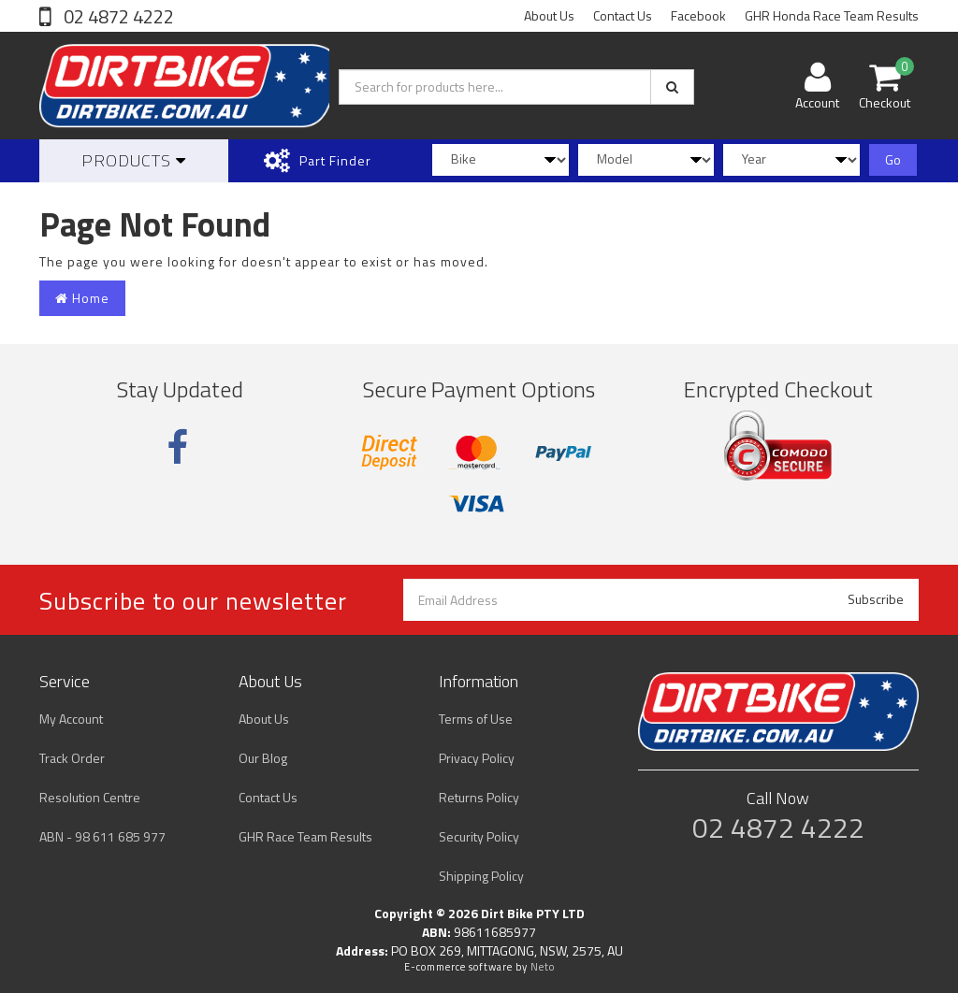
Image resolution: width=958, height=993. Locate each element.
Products (133, 160)
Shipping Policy (481, 875)
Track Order (72, 758)
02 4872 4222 (117, 16)
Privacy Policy (477, 758)
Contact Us (622, 15)
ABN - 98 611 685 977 (102, 836)
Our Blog (263, 758)
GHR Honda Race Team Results (832, 15)
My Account (71, 718)
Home (82, 298)
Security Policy (479, 836)
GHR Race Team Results (305, 836)
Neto (542, 966)
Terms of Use (476, 718)
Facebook (698, 15)
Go (893, 159)
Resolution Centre (89, 797)
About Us (549, 15)
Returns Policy (479, 797)
